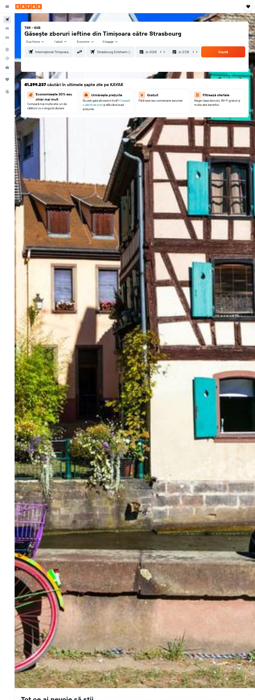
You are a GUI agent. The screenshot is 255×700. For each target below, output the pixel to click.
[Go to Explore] (7, 49)
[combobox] (85, 42)
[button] (7, 6)
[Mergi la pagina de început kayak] (28, 6)
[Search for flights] (7, 19)
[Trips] (7, 79)
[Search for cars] (7, 37)
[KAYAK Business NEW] (7, 67)
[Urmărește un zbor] (7, 58)
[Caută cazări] (7, 28)
